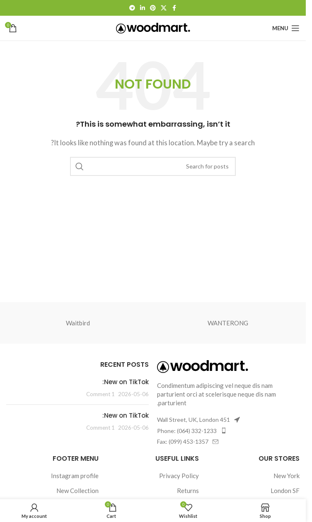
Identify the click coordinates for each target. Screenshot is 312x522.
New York (286, 475)
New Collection (77, 490)
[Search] (153, 166)
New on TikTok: (125, 382)
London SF (285, 490)
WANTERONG (228, 323)
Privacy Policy (179, 475)
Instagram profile (75, 475)
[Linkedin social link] (143, 8)
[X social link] (163, 8)
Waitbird (78, 323)
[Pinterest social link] (153, 8)
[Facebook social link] (174, 8)
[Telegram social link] (132, 8)
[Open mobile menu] (286, 28)
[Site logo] (153, 27)
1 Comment (100, 394)
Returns (188, 490)
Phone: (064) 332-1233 (187, 430)
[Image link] (202, 365)
